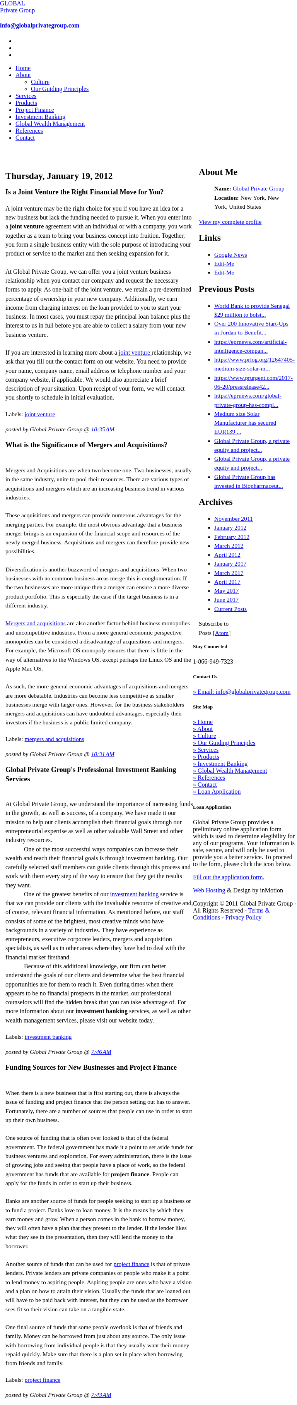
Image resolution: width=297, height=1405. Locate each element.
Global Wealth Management (50, 123)
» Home (203, 722)
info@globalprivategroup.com (39, 25)
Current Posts (230, 609)
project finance (132, 1264)
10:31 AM (102, 754)
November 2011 (233, 518)
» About (203, 729)
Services (25, 96)
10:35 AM (102, 429)
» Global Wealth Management (230, 770)
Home (23, 68)
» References (209, 777)
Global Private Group (259, 188)
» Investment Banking (220, 763)
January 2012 (230, 527)
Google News (230, 254)
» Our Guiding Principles (224, 742)
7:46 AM (101, 1051)
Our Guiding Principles (60, 89)
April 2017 (227, 581)
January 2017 (230, 563)
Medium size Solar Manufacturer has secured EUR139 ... (245, 422)
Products (26, 102)
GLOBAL (17, 7)
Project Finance (34, 109)
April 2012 (227, 554)
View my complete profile (230, 221)
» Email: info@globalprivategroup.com (241, 691)
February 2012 (231, 537)
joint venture (135, 352)
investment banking (134, 894)
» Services (205, 749)
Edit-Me (224, 263)
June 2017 (226, 599)
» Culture (204, 736)
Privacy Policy (243, 917)
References (29, 130)
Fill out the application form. (228, 877)
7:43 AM (101, 1394)
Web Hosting (209, 890)
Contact (25, 137)
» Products (206, 756)
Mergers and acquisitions (35, 623)
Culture (40, 82)
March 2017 (228, 573)
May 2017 (226, 590)
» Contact (205, 784)
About (23, 75)
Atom (222, 633)
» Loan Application (217, 791)
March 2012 (228, 545)
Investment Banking (40, 116)
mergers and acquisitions (54, 739)
